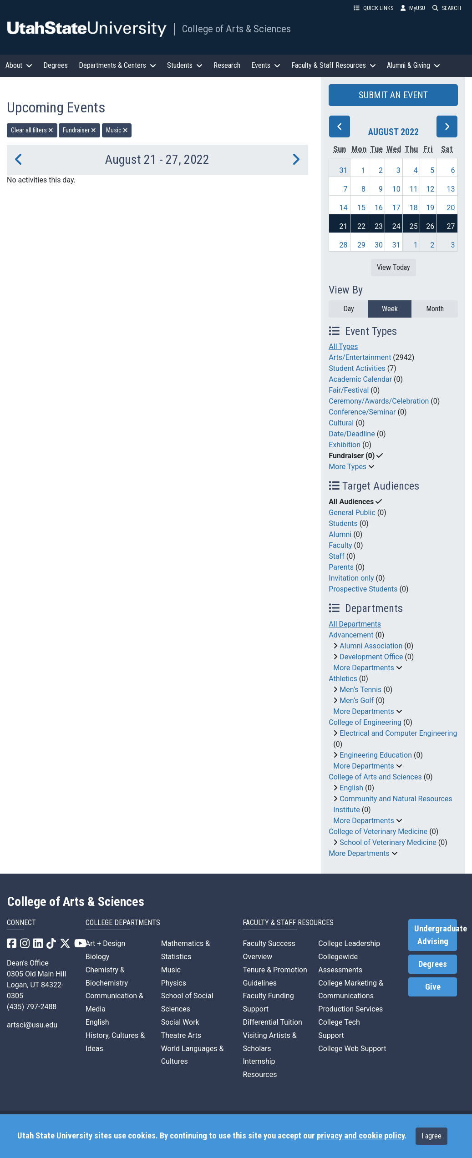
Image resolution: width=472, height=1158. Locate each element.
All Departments (355, 624)
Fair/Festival (349, 390)
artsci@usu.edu (32, 1025)
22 (361, 226)
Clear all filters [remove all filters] (32, 130)
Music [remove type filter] (117, 130)
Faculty (340, 545)
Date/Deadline (352, 434)
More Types (347, 466)
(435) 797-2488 (31, 1006)
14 (343, 207)
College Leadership (349, 943)
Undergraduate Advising (435, 935)
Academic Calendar (360, 379)
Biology (98, 956)
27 (451, 226)
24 (396, 226)
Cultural (341, 423)
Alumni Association (371, 646)
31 (343, 170)
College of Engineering (365, 722)
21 (343, 226)
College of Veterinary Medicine (378, 831)
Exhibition (344, 444)
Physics (173, 983)
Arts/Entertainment (360, 357)
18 (414, 207)
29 (361, 245)
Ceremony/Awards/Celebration (379, 401)
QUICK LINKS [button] (373, 8)
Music (171, 970)
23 (379, 226)
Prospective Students (363, 589)
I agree (431, 1136)
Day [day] (348, 308)
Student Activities (357, 368)
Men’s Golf (357, 700)
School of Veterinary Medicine (388, 842)
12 (430, 189)
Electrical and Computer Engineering (398, 733)
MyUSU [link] (413, 8)
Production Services (350, 1009)
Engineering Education (376, 755)
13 (451, 189)
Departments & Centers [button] (117, 65)
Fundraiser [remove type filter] (79, 130)
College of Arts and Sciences (375, 777)
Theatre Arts (181, 1035)
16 (379, 207)
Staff (337, 556)
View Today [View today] (393, 267)
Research (226, 65)
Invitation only (351, 578)
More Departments (363, 667)
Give (433, 987)
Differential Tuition (272, 1022)
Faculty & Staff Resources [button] (333, 65)
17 (396, 207)
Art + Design (105, 943)
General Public (352, 512)
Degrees (55, 65)
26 (430, 226)
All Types (343, 346)
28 (343, 245)
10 (396, 189)
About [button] (18, 65)
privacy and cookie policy (360, 1136)
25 (414, 226)
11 (414, 189)
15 (361, 207)
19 (430, 207)
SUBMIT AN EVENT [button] (393, 95)
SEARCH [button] (446, 8)
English (351, 788)
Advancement (351, 635)
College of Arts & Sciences (236, 29)
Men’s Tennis (360, 689)
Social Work (180, 1022)
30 (379, 245)
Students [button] (185, 65)
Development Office (371, 656)
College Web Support (352, 1048)
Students (343, 523)
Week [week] (390, 308)
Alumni (340, 534)
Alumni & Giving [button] (413, 65)
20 (451, 207)
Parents (341, 567)
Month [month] (435, 308)
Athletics (343, 678)
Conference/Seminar (362, 412)
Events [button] (265, 65)
